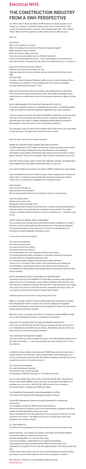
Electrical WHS (24, 4)
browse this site (15, 462)
